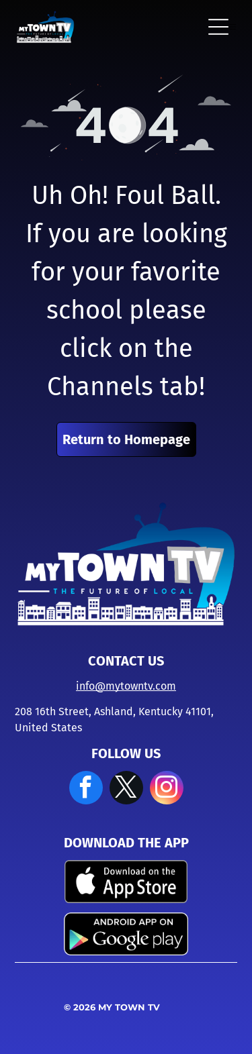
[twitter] (126, 789)
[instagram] (166, 789)
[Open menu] (218, 27)
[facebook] (86, 789)
